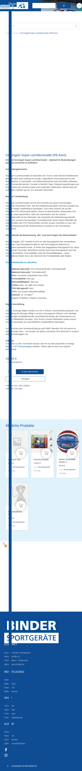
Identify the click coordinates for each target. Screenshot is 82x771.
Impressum (9, 687)
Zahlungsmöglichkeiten (14, 743)
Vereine (7, 732)
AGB (6, 680)
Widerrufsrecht (11, 691)
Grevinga (15, 33)
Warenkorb (9, 736)
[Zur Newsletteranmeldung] (7, 573)
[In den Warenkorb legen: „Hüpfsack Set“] (21, 453)
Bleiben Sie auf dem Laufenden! (31, 565)
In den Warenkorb (30, 372)
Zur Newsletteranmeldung (26, 573)
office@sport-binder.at (14, 664)
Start (8, 33)
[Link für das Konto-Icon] (79, 5)
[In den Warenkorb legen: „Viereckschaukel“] (46, 453)
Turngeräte (9, 706)
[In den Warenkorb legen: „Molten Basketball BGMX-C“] (72, 453)
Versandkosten (16, 362)
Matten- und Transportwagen (19, 346)
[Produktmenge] (10, 371)
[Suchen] (64, 5)
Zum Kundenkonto (21, 608)
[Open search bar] (7, 22)
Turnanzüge (9, 713)
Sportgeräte (9, 710)
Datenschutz (10, 684)
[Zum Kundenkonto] (7, 608)
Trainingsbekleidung (13, 717)
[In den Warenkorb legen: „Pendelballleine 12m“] (21, 505)
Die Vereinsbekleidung (23, 600)
